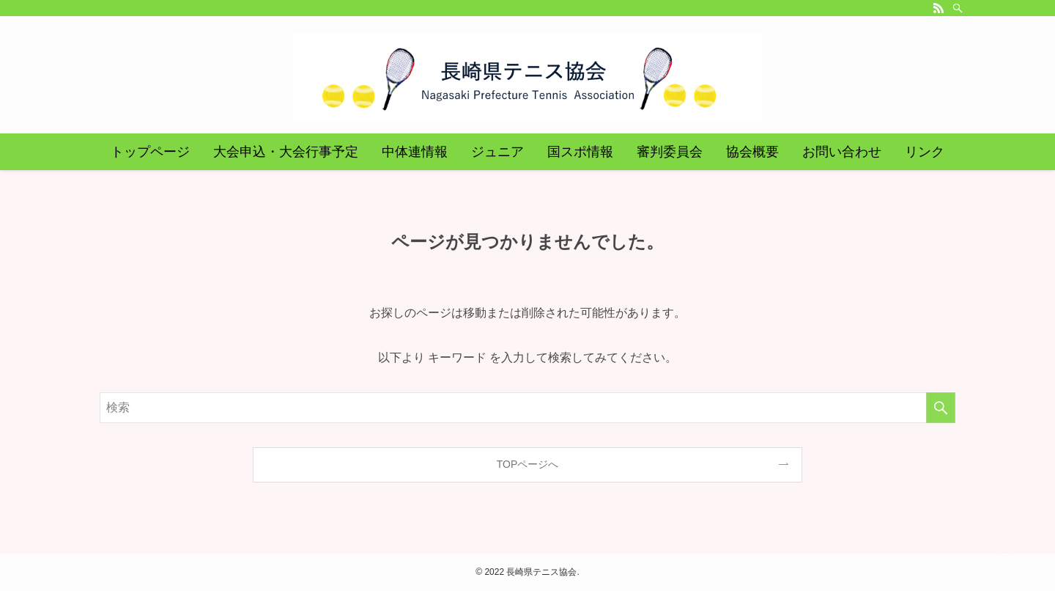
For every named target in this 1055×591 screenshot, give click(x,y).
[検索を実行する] (940, 407)
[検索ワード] (527, 407)
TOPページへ (528, 464)
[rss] (938, 8)
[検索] (957, 8)
